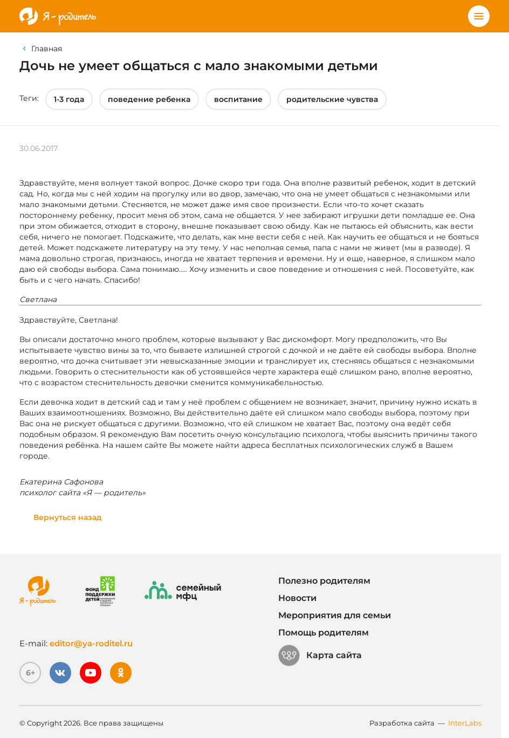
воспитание (238, 99)
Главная (46, 48)
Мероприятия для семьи (334, 615)
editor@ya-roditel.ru (91, 643)
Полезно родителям (324, 581)
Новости (297, 598)
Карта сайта (320, 655)
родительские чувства (332, 99)
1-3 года (69, 99)
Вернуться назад (67, 517)
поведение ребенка (149, 99)
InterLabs (465, 723)
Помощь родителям (323, 632)
